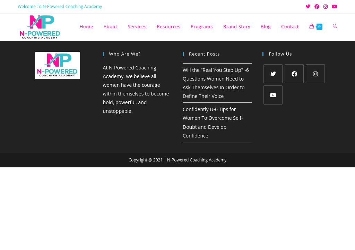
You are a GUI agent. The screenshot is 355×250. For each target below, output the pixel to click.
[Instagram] (315, 73)
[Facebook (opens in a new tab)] (316, 6)
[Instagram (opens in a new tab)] (325, 6)
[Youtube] (273, 95)
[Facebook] (294, 73)
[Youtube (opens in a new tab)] (333, 6)
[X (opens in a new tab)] (307, 6)
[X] (273, 73)
